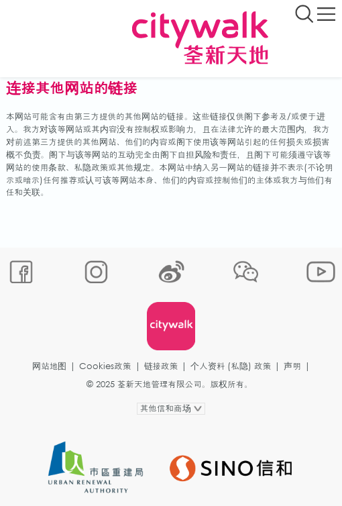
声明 (292, 366)
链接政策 (161, 366)
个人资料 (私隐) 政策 (230, 366)
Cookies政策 (105, 366)
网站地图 (49, 366)
